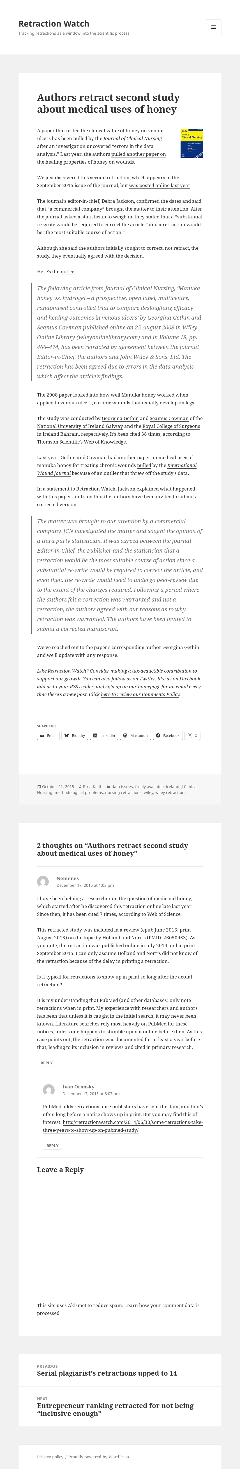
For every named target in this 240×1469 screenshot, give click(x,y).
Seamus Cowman (169, 418)
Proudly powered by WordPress (98, 1456)
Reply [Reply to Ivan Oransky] (53, 1145)
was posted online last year (159, 185)
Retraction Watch (54, 23)
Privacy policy (50, 1456)
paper (48, 130)
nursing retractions (123, 792)
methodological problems (79, 792)
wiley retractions (170, 792)
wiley (148, 792)
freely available (149, 786)
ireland (172, 786)
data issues (122, 786)
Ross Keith (93, 786)
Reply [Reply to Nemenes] (47, 1062)
